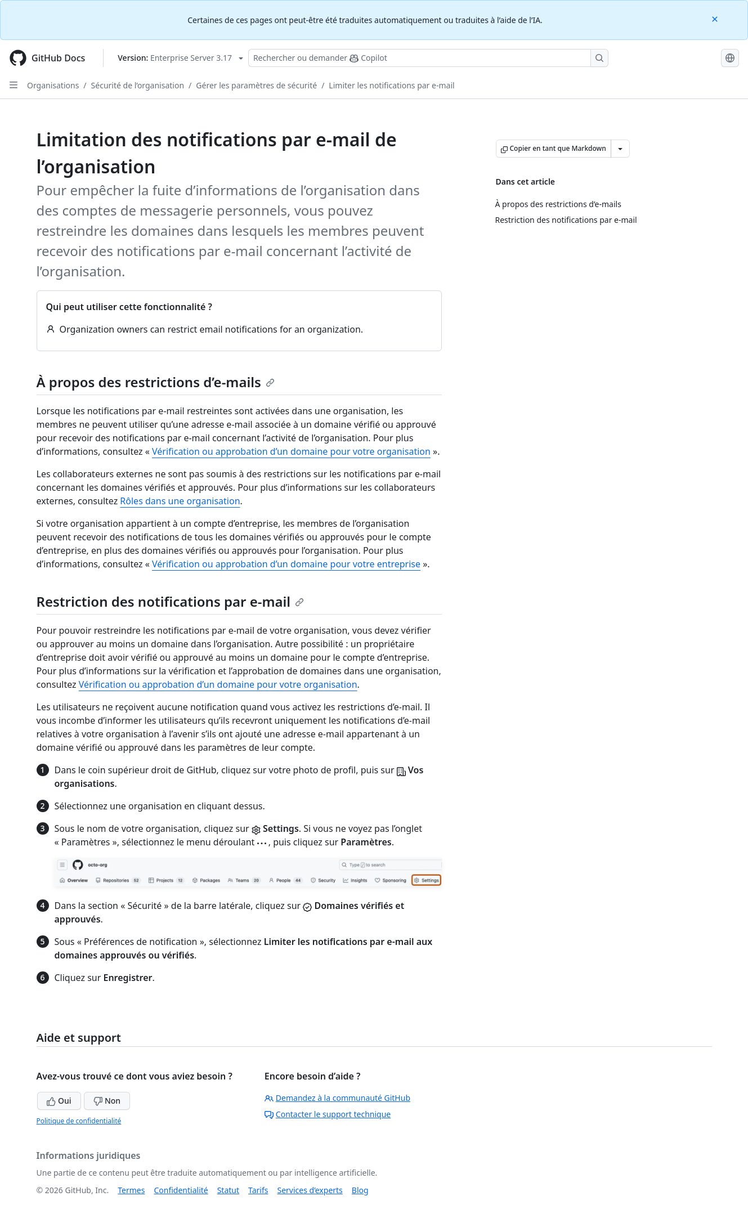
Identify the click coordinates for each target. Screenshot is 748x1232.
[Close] (716, 18)
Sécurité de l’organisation (138, 85)
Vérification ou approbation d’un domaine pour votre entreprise (286, 564)
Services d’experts (309, 1190)
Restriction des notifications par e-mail (170, 601)
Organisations (53, 85)
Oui (59, 1100)
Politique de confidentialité (79, 1121)
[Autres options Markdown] (620, 149)
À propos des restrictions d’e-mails (156, 382)
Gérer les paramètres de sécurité (256, 85)
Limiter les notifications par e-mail (391, 85)
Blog (360, 1190)
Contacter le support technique (328, 1114)
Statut (228, 1190)
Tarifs (258, 1190)
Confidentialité (181, 1190)
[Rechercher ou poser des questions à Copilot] (428, 58)
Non (106, 1100)
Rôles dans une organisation (180, 501)
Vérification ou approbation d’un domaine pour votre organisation (291, 451)
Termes (131, 1190)
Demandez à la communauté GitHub (337, 1097)
